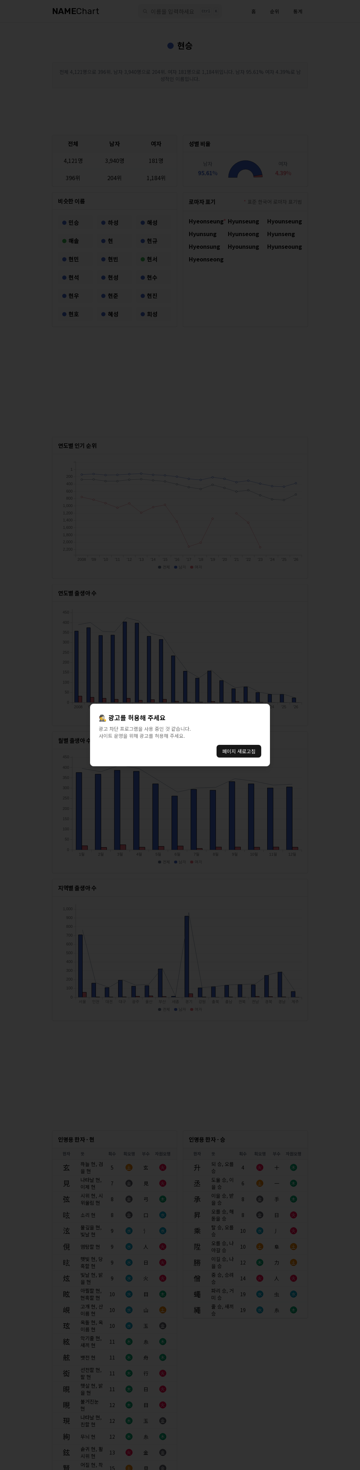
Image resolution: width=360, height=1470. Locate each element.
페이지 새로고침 (239, 751)
